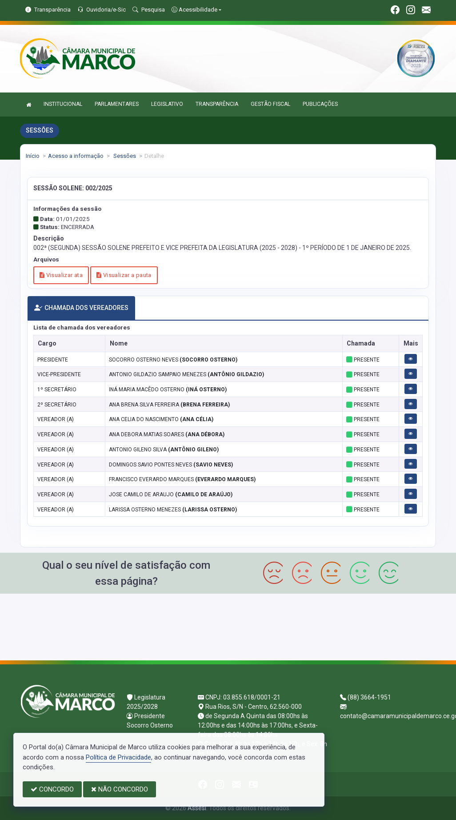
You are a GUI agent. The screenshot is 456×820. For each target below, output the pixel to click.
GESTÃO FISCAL (270, 104)
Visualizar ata (61, 275)
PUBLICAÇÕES (320, 104)
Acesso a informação (76, 156)
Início (33, 156)
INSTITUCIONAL (63, 104)
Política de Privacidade (118, 757)
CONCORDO (52, 789)
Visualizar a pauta (124, 275)
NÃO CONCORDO (119, 789)
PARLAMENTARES (117, 104)
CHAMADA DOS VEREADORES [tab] (81, 308)
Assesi (197, 808)
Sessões (124, 156)
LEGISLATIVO (167, 104)
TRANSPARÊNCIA (217, 104)
